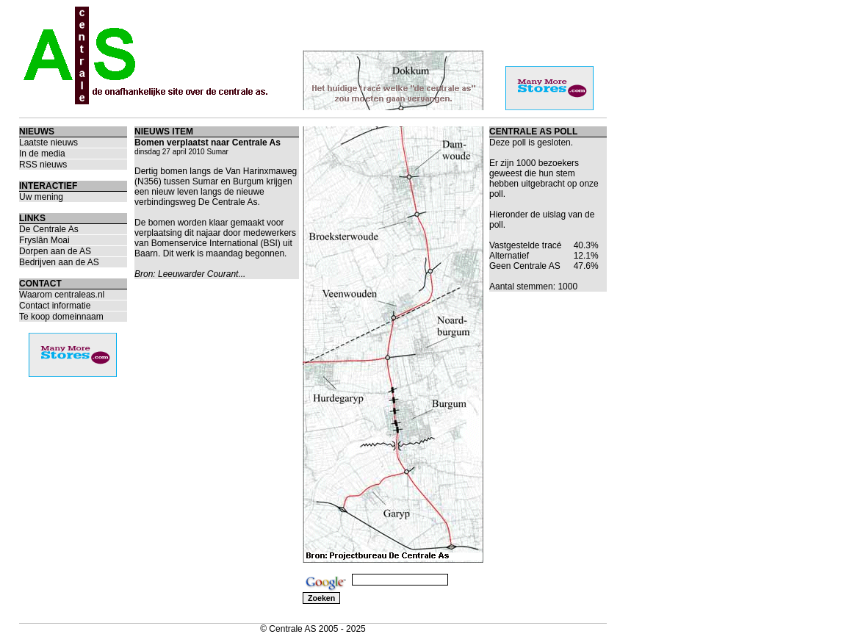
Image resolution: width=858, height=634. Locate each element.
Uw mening (41, 197)
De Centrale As (49, 229)
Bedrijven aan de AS (59, 262)
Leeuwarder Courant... (201, 274)
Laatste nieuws (48, 142)
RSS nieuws (43, 164)
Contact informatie (54, 305)
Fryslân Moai (44, 240)
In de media (42, 153)
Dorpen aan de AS (55, 251)
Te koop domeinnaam (61, 316)
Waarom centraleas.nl (61, 294)
